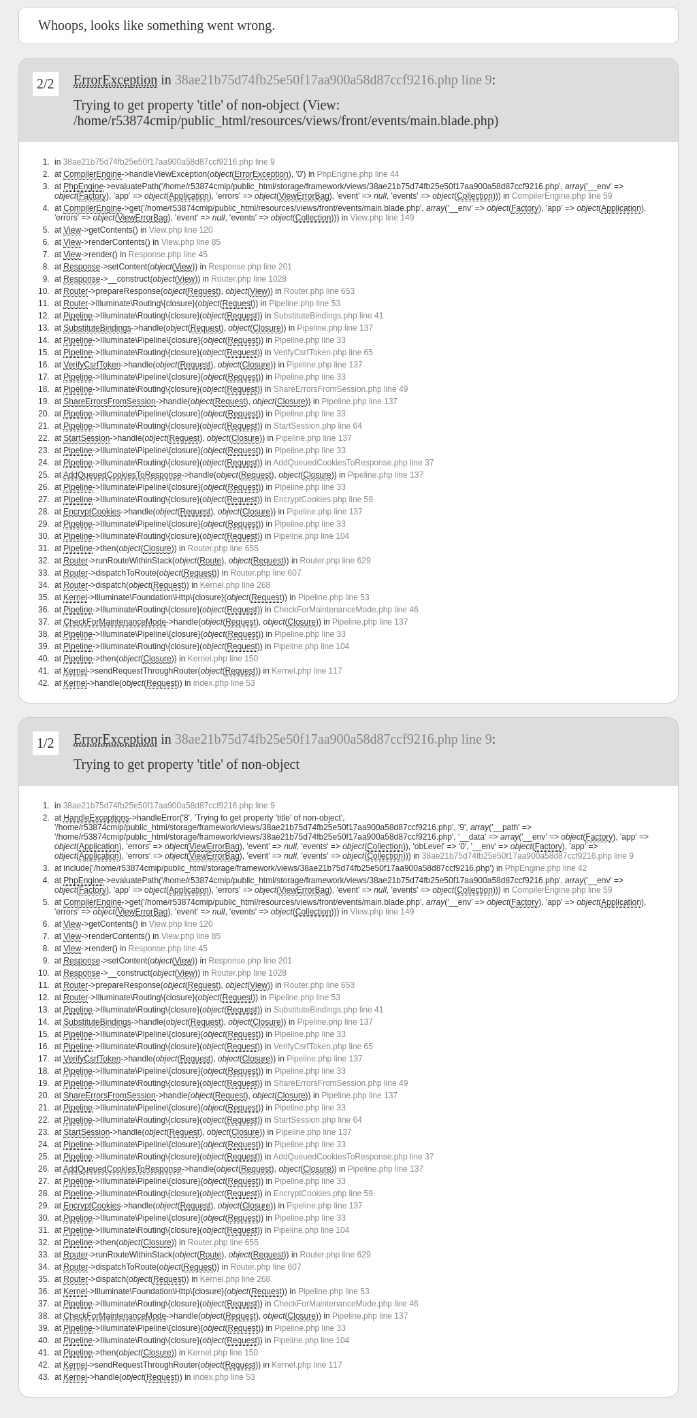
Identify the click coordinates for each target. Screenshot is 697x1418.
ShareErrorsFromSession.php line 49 (341, 389)
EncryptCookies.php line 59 (323, 499)
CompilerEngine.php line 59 (562, 196)
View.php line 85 (191, 242)
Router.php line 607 (266, 573)
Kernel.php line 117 (307, 671)
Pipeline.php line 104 (311, 536)
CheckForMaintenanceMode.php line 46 (346, 609)
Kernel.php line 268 (235, 585)
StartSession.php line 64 (318, 426)
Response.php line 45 (168, 254)
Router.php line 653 (319, 291)
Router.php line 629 (335, 560)
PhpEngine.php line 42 (546, 868)
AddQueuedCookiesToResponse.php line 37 (353, 462)
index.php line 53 (224, 683)
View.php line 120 (181, 230)
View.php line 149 (382, 217)
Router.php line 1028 (249, 279)
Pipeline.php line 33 (310, 340)
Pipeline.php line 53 (304, 303)
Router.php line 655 (223, 548)
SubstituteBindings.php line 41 (328, 315)
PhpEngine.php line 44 (358, 174)
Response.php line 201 (250, 266)
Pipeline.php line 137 (335, 328)
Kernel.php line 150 (223, 658)
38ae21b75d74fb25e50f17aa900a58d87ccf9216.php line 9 (333, 79)
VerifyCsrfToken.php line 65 (323, 352)
